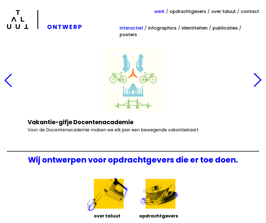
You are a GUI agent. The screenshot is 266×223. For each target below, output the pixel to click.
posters (128, 34)
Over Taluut (107, 215)
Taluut (45, 19)
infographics (162, 28)
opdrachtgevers (188, 11)
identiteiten (195, 28)
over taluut (223, 11)
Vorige (8, 80)
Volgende (257, 80)
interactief (131, 28)
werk (159, 11)
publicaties (225, 28)
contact (250, 11)
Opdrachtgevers (158, 215)
